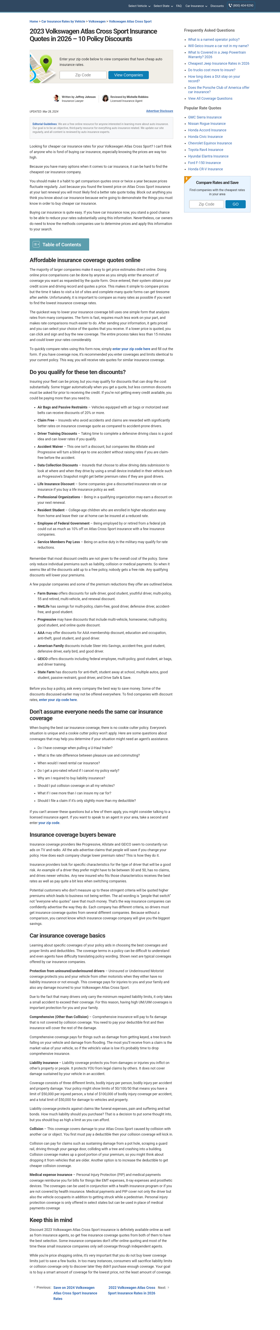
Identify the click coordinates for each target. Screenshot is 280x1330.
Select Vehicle (139, 6)
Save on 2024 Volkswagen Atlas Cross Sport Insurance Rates (75, 1293)
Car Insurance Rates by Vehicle (63, 21)
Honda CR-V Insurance (205, 169)
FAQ (179, 6)
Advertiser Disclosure (159, 111)
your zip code (48, 823)
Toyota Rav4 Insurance (205, 150)
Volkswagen (97, 21)
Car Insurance (195, 6)
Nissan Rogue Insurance (207, 124)
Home (34, 21)
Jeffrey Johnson (85, 97)
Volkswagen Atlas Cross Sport (130, 21)
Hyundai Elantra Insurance (208, 156)
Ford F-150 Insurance (204, 163)
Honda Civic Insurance (205, 137)
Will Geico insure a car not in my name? (218, 46)
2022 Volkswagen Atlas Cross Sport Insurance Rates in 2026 (131, 1290)
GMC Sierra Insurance (205, 117)
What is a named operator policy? (214, 40)
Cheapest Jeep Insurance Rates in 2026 (218, 63)
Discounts (217, 6)
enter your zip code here (131, 349)
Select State (163, 6)
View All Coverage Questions (210, 98)
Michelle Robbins (137, 97)
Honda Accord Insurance (207, 130)
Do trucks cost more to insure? (211, 70)
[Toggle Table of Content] (59, 244)
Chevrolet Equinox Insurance (210, 143)
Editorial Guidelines (45, 124)
